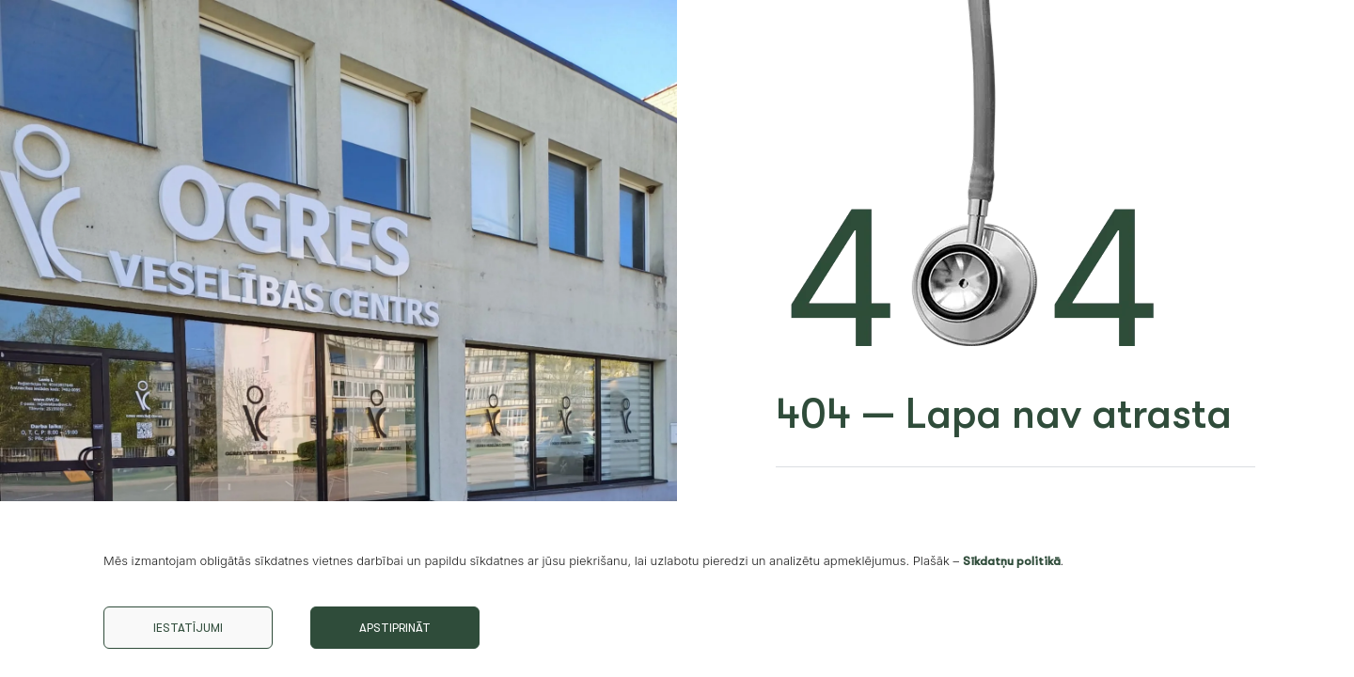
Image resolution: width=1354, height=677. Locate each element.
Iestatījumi (188, 628)
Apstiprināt (395, 628)
